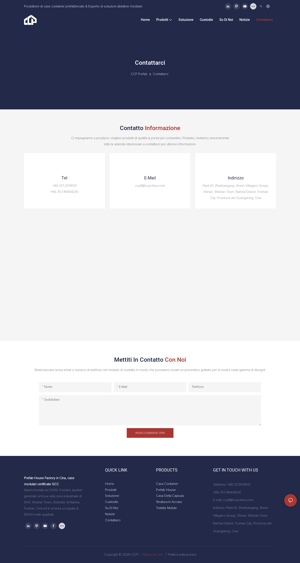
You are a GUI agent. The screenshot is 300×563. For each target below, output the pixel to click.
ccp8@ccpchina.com (238, 500)
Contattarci (160, 74)
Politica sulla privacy (182, 554)
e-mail (150, 178)
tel (64, 178)
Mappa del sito (152, 554)
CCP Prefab (139, 74)
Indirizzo (236, 178)
